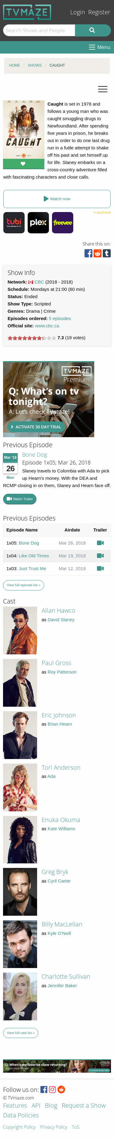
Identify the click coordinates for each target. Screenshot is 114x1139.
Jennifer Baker (62, 985)
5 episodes (60, 318)
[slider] (32, 338)
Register (99, 12)
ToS (75, 1127)
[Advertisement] (48, 399)
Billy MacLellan (62, 924)
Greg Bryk (55, 872)
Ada (51, 776)
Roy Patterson (62, 671)
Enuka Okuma (61, 820)
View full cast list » (21, 1033)
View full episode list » (23, 585)
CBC (39, 281)
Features (15, 1105)
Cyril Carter (59, 880)
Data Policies (21, 1115)
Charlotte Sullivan (66, 976)
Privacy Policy (53, 1127)
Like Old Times (34, 555)
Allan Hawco (58, 610)
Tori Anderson (61, 767)
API (36, 1105)
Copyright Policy (19, 1127)
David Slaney (61, 619)
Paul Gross (56, 663)
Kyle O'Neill (59, 933)
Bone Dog (34, 454)
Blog (51, 1105)
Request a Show (83, 1105)
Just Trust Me (32, 568)
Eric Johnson (59, 715)
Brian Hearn (60, 723)
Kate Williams (61, 828)
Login (77, 12)
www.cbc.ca (47, 325)
